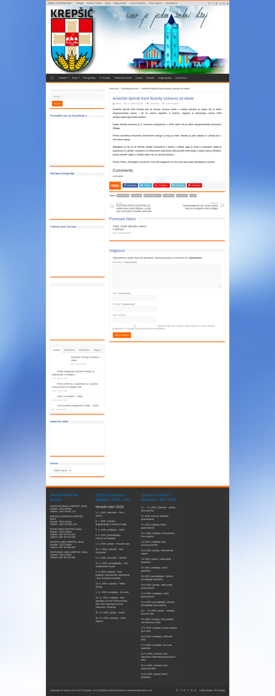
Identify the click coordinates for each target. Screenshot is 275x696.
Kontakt (150, 78)
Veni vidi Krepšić (52, 77)
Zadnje (56, 350)
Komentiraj (154, 104)
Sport (107, 3)
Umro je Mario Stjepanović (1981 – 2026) (78, 405)
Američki (123, 195)
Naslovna (114, 88)
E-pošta (124, 304)
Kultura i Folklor (94, 3)
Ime (122, 293)
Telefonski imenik (123, 78)
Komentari (84, 350)
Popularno (69, 350)
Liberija (169, 195)
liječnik (182, 195)
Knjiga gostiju (165, 78)
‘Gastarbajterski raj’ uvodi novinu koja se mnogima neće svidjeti (200, 206)
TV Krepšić (104, 78)
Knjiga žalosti (120, 3)
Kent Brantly (153, 195)
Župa (74, 78)
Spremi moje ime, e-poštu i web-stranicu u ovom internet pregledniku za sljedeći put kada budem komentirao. (164, 327)
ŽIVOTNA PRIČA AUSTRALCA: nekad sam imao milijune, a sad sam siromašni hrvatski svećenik (134, 207)
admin (118, 104)
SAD (193, 195)
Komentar (125, 262)
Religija (80, 3)
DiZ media (219, 690)
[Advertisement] (78, 312)
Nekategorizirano (130, 88)
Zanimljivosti (171, 3)
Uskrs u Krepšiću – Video (70, 396)
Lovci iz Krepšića (137, 3)
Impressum (181, 78)
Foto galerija (89, 78)
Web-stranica (119, 315)
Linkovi (139, 78)
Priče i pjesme (155, 3)
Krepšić (62, 78)
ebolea (137, 195)
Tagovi (97, 350)
